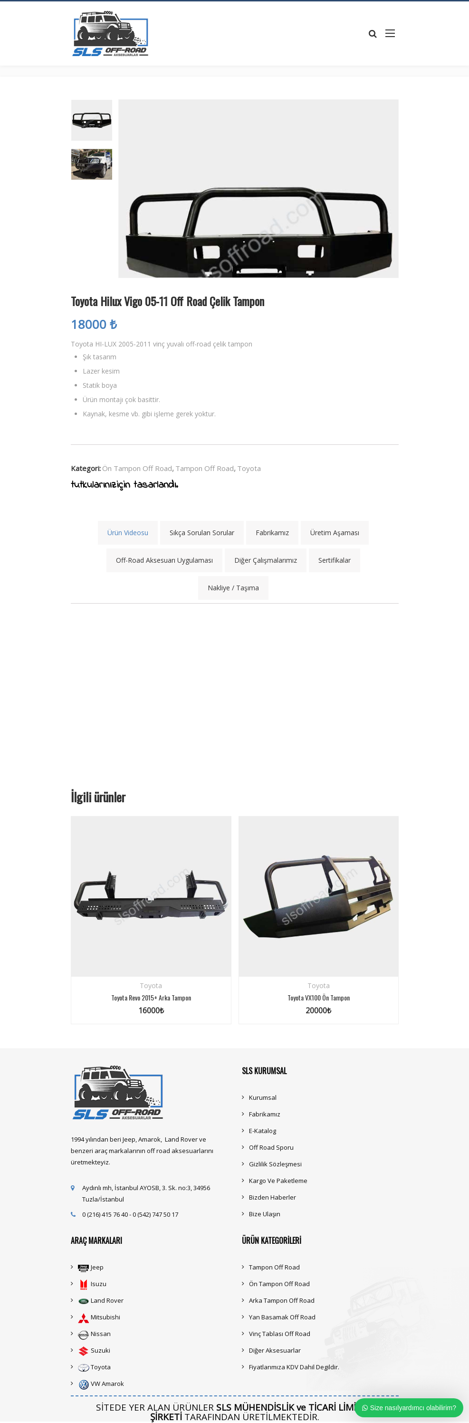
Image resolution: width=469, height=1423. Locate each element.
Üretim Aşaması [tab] (334, 532)
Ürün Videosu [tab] (127, 532)
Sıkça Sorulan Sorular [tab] (202, 532)
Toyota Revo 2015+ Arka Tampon (151, 997)
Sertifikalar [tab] (334, 560)
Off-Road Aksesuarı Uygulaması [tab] (164, 560)
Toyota (249, 468)
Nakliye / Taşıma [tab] (233, 587)
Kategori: (86, 468)
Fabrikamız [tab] (272, 532)
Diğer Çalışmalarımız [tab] (265, 560)
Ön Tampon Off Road (137, 468)
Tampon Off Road (204, 468)
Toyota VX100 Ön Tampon (318, 997)
